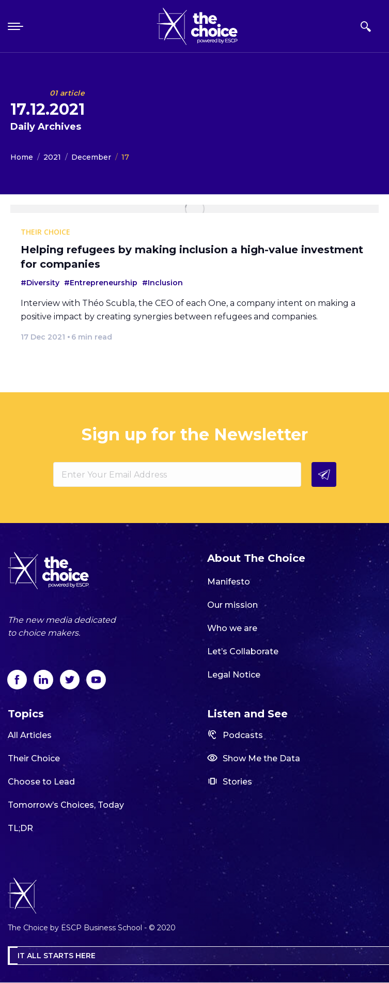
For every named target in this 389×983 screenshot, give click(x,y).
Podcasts (235, 734)
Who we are (232, 628)
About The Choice (256, 558)
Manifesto (228, 582)
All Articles (30, 735)
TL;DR (20, 828)
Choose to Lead (41, 782)
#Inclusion (162, 282)
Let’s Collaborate (242, 651)
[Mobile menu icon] (17, 26)
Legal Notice (233, 675)
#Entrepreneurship (100, 282)
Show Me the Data (253, 757)
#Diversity (40, 282)
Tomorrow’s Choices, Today (66, 805)
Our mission (232, 605)
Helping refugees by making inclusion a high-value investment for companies (192, 256)
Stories (229, 781)
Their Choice (34, 758)
